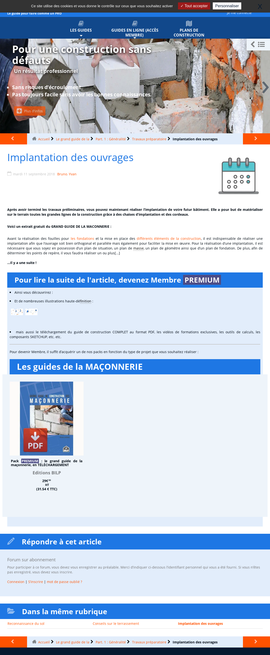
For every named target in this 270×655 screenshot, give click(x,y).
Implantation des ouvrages (200, 623)
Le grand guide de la (72, 139)
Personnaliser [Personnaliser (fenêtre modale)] (227, 6)
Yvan (73, 174)
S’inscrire (35, 581)
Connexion (15, 581)
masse (138, 248)
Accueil (44, 139)
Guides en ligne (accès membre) (135, 29)
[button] (258, 44)
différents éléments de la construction (169, 238)
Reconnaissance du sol (25, 623)
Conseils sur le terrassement (116, 623)
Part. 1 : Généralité (111, 139)
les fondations (82, 238)
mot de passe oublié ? (64, 581)
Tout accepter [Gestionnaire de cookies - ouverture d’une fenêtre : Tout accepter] (194, 6)
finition (85, 301)
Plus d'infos (30, 111)
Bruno (62, 174)
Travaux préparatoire (149, 139)
